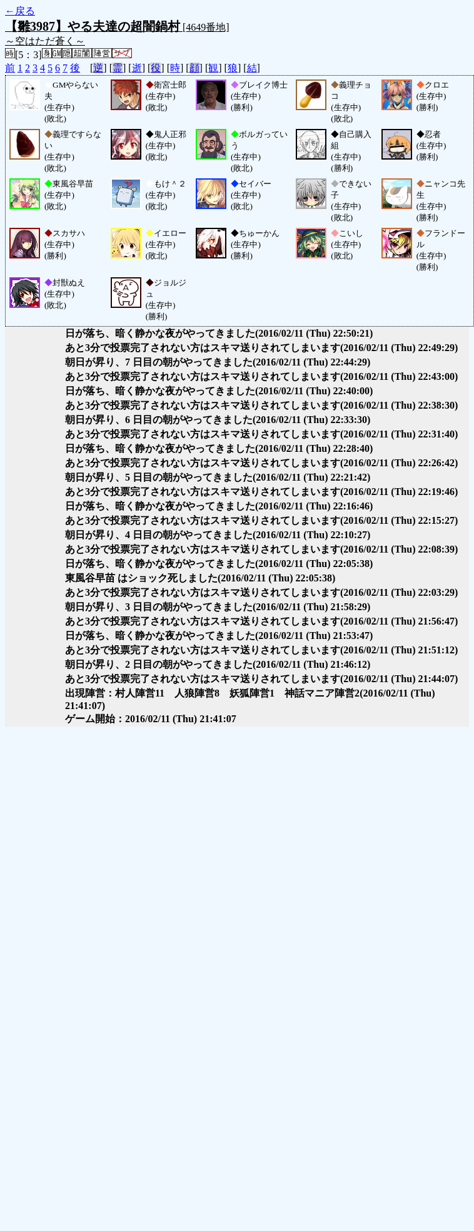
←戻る (20, 11)
